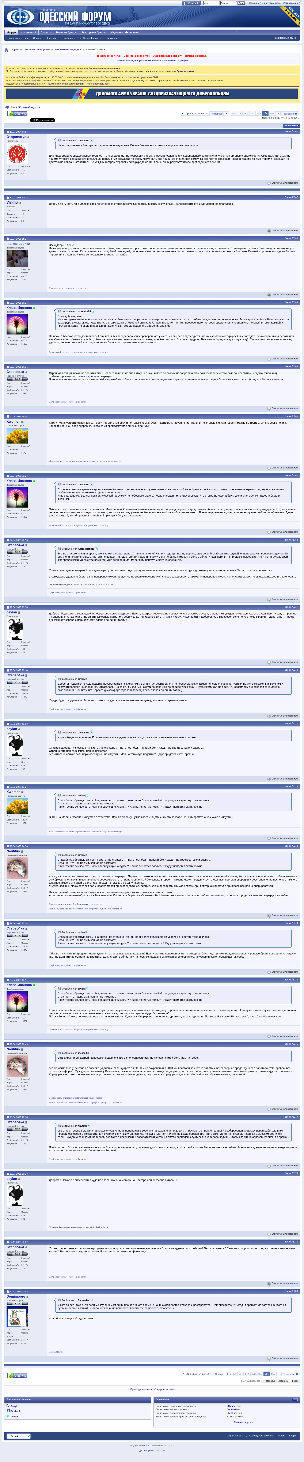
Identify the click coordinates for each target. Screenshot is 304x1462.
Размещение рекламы (261, 1435)
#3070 (295, 669)
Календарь (52, 38)
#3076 (295, 1043)
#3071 (295, 723)
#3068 (295, 539)
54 (233, 113)
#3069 (295, 606)
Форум (11, 32)
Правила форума (243, 1422)
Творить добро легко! (108, 55)
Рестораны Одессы (94, 32)
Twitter (14, 1416)
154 (265, 113)
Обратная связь (236, 1435)
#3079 (295, 1241)
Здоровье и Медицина (67, 49)
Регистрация (290, 3)
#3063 (295, 238)
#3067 (295, 475)
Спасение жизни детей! (137, 55)
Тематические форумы (36, 49)
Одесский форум (146, 1450)
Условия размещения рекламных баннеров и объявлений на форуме (152, 60)
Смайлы (231, 1409)
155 (272, 113)
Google (14, 1406)
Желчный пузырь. (29, 107)
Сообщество (69, 38)
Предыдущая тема (141, 1389)
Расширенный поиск (285, 38)
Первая (217, 113)
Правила (46, 32)
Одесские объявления (125, 32)
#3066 (295, 416)
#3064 (295, 302)
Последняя (290, 113)
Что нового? (28, 32)
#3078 (295, 1173)
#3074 (295, 922)
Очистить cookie (271, 3)
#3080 (295, 1291)
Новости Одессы (66, 32)
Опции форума (91, 38)
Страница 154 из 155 (197, 113)
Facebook (15, 1411)
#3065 (295, 366)
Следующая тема (164, 1389)
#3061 (295, 131)
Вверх (288, 131)
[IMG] (230, 1412)
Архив (281, 1435)
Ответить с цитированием (283, 183)
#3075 (295, 979)
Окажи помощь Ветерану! (167, 55)
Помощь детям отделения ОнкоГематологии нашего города (75, 904)
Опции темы (290, 125)
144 (246, 113)
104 (239, 113)
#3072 (295, 786)
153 (259, 113)
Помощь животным (196, 55)
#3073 (295, 845)
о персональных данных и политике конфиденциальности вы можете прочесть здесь (65, 83)
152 (252, 113)
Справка (37, 38)
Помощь (254, 3)
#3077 (295, 1116)
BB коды (231, 1406)
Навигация (111, 38)
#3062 (295, 197)
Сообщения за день (18, 38)
